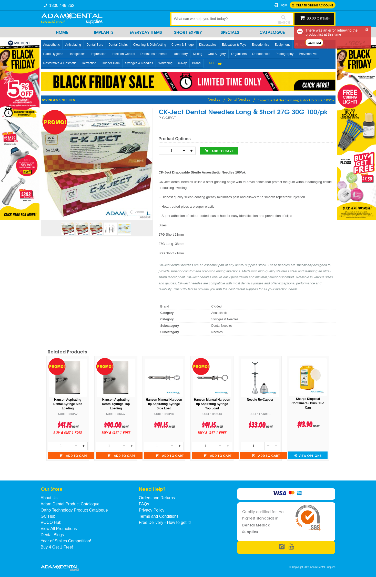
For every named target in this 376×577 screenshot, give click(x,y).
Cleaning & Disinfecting (149, 44)
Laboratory (180, 54)
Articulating (73, 44)
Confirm (314, 42)
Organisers (239, 54)
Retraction (89, 63)
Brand (196, 63)
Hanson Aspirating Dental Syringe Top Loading (116, 404)
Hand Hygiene (53, 54)
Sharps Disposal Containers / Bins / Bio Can (307, 403)
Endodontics (260, 44)
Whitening (165, 63)
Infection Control (123, 54)
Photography (284, 54)
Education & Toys (234, 44)
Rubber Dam (111, 63)
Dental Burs (94, 44)
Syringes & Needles (139, 63)
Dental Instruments (153, 54)
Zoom (139, 212)
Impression (98, 54)
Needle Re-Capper (260, 399)
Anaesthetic (51, 44)
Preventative (308, 54)
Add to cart (222, 150)
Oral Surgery (217, 54)
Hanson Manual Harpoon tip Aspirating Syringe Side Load (164, 404)
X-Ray (182, 63)
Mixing (197, 54)
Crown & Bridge (182, 44)
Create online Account (314, 5)
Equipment (282, 44)
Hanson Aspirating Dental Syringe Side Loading (67, 404)
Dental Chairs (118, 44)
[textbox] (222, 18)
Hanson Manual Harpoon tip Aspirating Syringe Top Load (212, 404)
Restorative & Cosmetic (60, 63)
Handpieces (77, 54)
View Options (310, 455)
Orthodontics (261, 54)
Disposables (208, 44)
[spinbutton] (170, 151)
